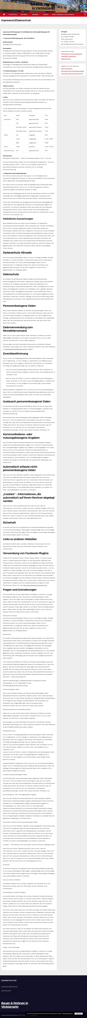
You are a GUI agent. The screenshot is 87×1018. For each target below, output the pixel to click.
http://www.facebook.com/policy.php (35, 585)
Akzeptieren (78, 1013)
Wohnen (24, 14)
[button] (85, 14)
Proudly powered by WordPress (9, 1015)
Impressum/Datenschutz (9, 986)
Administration (6, 990)
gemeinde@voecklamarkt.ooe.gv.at (16, 349)
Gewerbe (36, 14)
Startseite (13, 14)
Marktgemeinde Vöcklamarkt (63, 14)
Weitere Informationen (68, 1013)
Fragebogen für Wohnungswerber (71, 54)
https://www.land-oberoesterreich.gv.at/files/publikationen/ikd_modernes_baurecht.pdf (72, 71)
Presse (45, 14)
